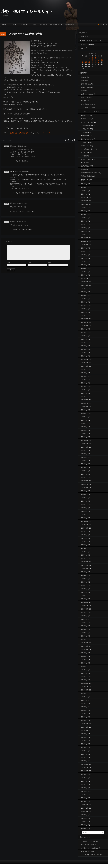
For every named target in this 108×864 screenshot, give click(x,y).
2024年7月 (84, 255)
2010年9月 (84, 815)
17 (95, 62)
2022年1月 (84, 356)
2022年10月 (84, 325)
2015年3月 (84, 632)
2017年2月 (84, 555)
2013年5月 (84, 707)
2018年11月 (84, 484)
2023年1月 (84, 315)
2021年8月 (84, 373)
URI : (49, 262)
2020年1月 (84, 437)
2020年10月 (84, 406)
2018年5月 (84, 504)
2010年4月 (84, 828)
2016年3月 (84, 592)
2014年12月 (84, 643)
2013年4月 (84, 710)
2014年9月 (84, 653)
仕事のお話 (14, 133)
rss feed (103, 25)
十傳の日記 (84, 142)
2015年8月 (84, 616)
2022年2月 (84, 352)
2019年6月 (84, 460)
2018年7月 (84, 498)
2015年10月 (84, 609)
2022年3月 (84, 349)
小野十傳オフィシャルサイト (27, 11)
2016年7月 (84, 578)
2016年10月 (84, 568)
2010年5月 (84, 825)
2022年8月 (84, 332)
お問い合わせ (69, 25)
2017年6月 (84, 541)
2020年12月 (84, 400)
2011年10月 (84, 771)
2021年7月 (84, 376)
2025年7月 (84, 214)
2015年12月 (84, 602)
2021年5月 (84, 383)
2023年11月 (84, 282)
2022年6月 (84, 339)
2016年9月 (84, 572)
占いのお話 (84, 152)
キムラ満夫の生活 (86, 125)
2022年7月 (84, 336)
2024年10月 (84, 244)
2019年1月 (84, 477)
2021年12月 (84, 359)
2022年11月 (84, 322)
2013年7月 (84, 700)
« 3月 (83, 68)
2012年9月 (84, 734)
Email (29, 262)
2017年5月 (84, 545)
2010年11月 (84, 808)
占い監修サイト (25, 25)
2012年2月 (84, 757)
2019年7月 (84, 457)
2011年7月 (84, 781)
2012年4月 (84, 751)
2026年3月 (84, 187)
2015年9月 (84, 612)
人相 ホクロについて (88, 94)
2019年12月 (84, 440)
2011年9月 (84, 774)
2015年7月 (84, 619)
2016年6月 (84, 582)
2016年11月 (84, 565)
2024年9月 (84, 248)
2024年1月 (84, 275)
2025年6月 (84, 218)
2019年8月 (84, 454)
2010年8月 (84, 818)
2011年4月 (84, 791)
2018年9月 (84, 491)
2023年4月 (84, 305)
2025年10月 (84, 204)
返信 (5, 204)
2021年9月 (84, 369)
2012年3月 (84, 754)
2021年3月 (84, 390)
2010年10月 (84, 811)
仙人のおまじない (24, 133)
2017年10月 (84, 528)
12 (102, 60)
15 (89, 62)
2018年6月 (84, 501)
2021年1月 (84, 396)
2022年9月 (84, 329)
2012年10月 (84, 730)
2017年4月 (84, 548)
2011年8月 (84, 778)
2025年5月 (84, 221)
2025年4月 (84, 224)
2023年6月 (84, 298)
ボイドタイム (85, 129)
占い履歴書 (84, 156)
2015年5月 (84, 626)
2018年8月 (84, 494)
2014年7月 (84, 659)
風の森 (12, 171)
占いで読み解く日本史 (88, 149)
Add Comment (45, 133)
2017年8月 (84, 535)
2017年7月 (84, 538)
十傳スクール (85, 146)
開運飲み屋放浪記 (86, 176)
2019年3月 (84, 471)
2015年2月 (84, 636)
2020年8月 (84, 413)
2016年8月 (84, 575)
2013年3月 (84, 713)
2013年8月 (84, 697)
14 (86, 62)
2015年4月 (84, 629)
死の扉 (83, 162)
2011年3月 (84, 794)
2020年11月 (84, 403)
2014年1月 (84, 680)
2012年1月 (84, 761)
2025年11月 (84, 201)
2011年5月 (84, 788)
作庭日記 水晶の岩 (87, 84)
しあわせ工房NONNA (87, 44)
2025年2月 (84, 231)
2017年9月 (84, 531)
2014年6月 (84, 663)
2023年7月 (84, 295)
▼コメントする (69, 140)
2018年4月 (84, 508)
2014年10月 (84, 649)
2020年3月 (84, 430)
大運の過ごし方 (86, 90)
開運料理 (84, 169)
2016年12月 (84, 562)
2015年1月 (84, 639)
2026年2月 (84, 191)
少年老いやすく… (86, 848)
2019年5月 (84, 464)
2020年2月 (84, 433)
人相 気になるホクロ (88, 104)
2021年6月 (84, 379)
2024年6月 (84, 258)
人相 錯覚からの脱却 (88, 107)
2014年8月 (84, 656)
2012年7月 (84, 740)
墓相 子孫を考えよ (87, 97)
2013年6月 (84, 703)
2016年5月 (84, 585)
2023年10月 (84, 285)
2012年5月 (84, 747)
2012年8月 (84, 737)
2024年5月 (84, 261)
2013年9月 (84, 693)
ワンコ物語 (84, 132)
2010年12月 (84, 805)
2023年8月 (84, 292)
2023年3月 (84, 309)
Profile (13, 25)
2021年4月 (84, 386)
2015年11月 (84, 605)
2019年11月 (84, 444)
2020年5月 (84, 423)
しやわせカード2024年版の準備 (24, 33)
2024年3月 (84, 268)
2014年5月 (84, 666)
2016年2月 (84, 595)
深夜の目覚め (85, 77)
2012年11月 (84, 727)
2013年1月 (84, 720)
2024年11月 (84, 241)
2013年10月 (84, 690)
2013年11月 (84, 686)
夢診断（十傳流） (86, 159)
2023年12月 (84, 278)
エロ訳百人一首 (86, 119)
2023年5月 (84, 302)
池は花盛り (84, 80)
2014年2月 (84, 676)
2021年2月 (84, 393)
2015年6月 (84, 622)
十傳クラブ (43, 25)
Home (4, 25)
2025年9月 (84, 207)
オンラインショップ (87, 122)
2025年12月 (84, 197)
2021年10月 (84, 366)
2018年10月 (84, 487)
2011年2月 (84, 798)
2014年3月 (84, 673)
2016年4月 (84, 589)
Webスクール (85, 115)
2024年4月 (84, 265)
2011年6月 (84, 784)
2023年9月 (84, 288)
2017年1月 (84, 558)
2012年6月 (84, 744)
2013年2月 (84, 717)
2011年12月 (84, 764)
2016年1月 (84, 599)
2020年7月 (84, 417)
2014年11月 (84, 646)
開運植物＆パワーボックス (89, 173)
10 (95, 60)
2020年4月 (84, 427)
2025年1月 (84, 234)
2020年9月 (84, 410)
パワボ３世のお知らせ (88, 87)
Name (8, 262)
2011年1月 (84, 801)
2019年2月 (84, 474)
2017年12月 (84, 521)
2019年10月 (84, 447)
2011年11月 (84, 767)
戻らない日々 (85, 101)
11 (98, 60)
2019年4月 (84, 467)
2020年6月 (84, 420)
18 (98, 62)
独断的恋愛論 (85, 166)
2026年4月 (84, 184)
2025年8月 (84, 211)
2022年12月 (84, 319)
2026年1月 (84, 194)
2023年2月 (84, 312)
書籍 (34, 25)
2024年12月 (84, 238)
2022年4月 (84, 346)
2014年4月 (84, 670)
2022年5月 (84, 342)
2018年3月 (84, 511)
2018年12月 (84, 481)
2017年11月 (84, 525)
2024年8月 (84, 251)
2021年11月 (84, 363)
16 (92, 62)
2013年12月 (84, 683)
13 (82, 62)
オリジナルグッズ (56, 25)
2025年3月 (84, 228)
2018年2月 (84, 514)
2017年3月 (84, 551)
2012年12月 (84, 724)
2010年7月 (84, 821)
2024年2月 (84, 271)
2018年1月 (84, 518)
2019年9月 (84, 450)
